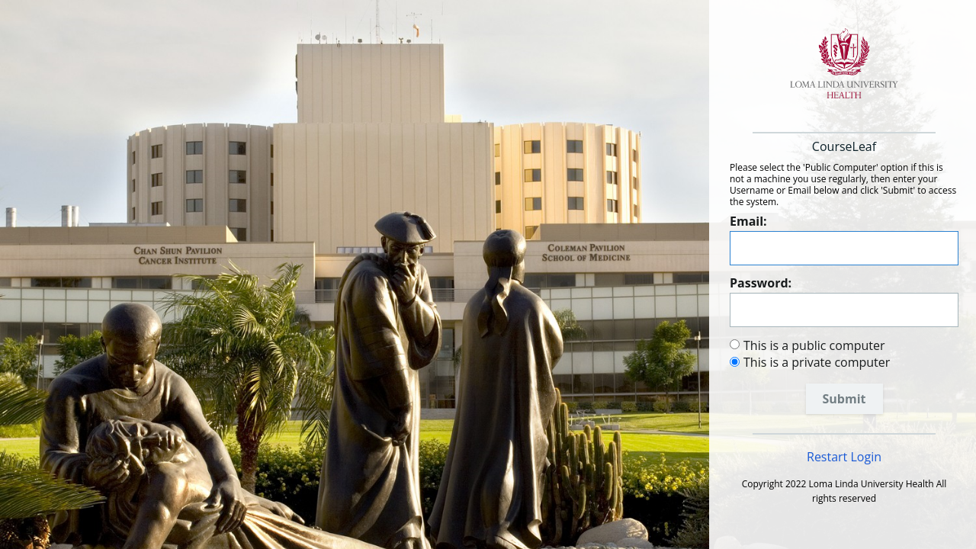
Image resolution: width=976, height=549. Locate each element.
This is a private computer (816, 362)
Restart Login (844, 457)
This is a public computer (814, 345)
